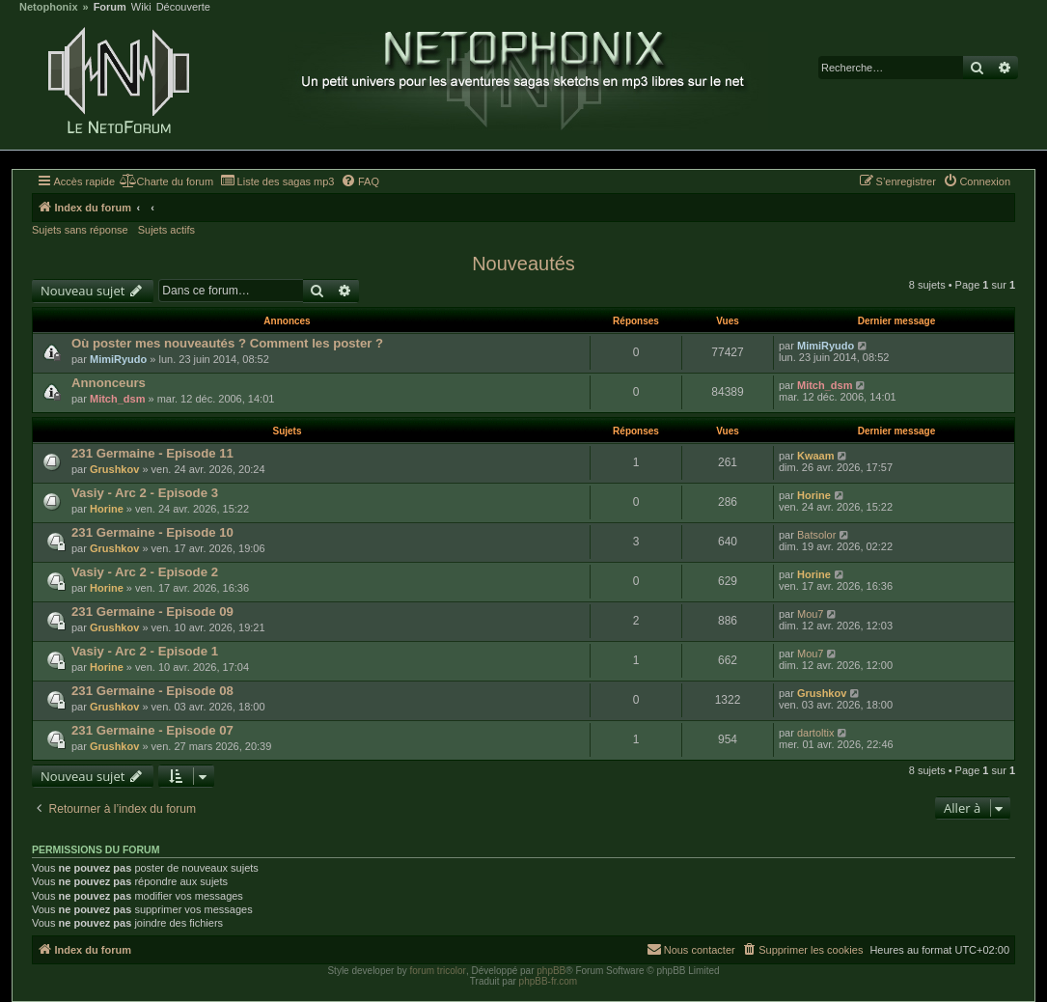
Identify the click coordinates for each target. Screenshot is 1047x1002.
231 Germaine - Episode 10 (152, 532)
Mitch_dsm (117, 398)
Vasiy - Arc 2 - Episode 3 (144, 493)
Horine (107, 509)
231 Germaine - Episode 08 (152, 690)
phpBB (551, 970)
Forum (110, 7)
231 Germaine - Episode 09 (152, 611)
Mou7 (810, 614)
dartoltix (816, 732)
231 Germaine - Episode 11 (152, 453)
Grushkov (114, 469)
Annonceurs (108, 383)
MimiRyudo (118, 359)
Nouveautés (523, 263)
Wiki (141, 7)
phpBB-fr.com (548, 981)
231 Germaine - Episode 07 (152, 730)
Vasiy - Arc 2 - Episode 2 (144, 572)
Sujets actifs (166, 230)
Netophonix (48, 7)
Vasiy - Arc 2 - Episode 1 (144, 651)
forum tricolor (438, 970)
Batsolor (816, 535)
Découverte (183, 7)
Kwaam (816, 455)
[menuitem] (166, 181)
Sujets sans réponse (80, 230)
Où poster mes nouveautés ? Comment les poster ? (227, 343)
